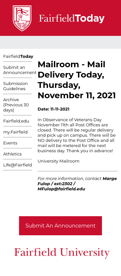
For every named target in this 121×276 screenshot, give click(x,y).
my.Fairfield (15, 131)
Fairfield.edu (16, 120)
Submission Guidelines (15, 86)
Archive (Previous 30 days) (16, 104)
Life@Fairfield (17, 164)
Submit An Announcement (60, 226)
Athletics (12, 153)
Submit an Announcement (19, 70)
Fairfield (18, 56)
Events (10, 142)
